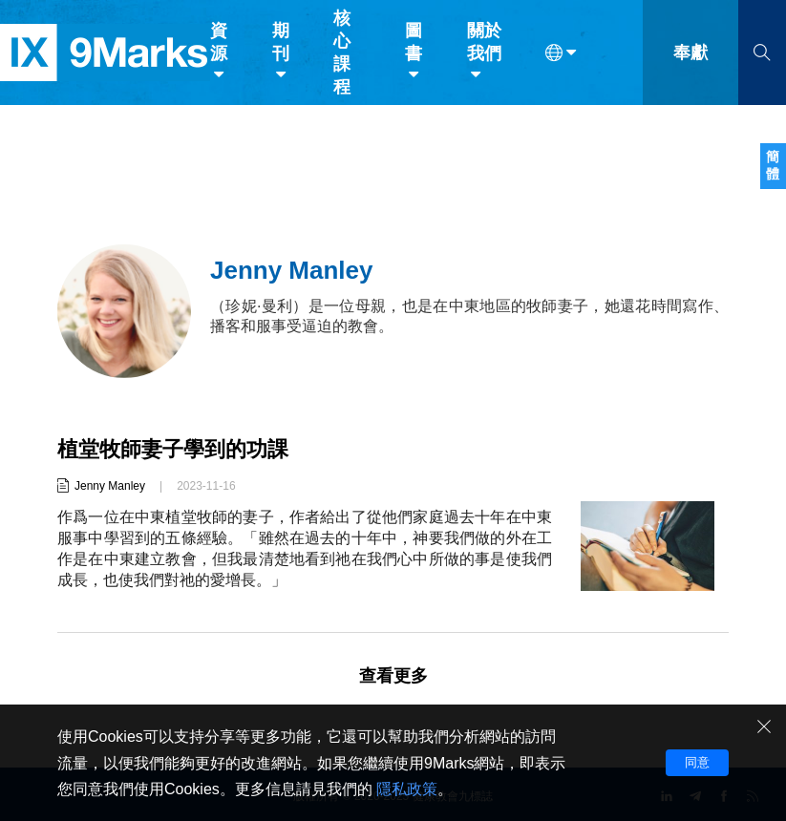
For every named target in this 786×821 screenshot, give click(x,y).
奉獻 (690, 55)
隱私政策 (406, 789)
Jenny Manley (109, 486)
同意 (697, 762)
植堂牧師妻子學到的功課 (172, 449)
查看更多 (393, 675)
